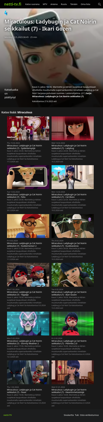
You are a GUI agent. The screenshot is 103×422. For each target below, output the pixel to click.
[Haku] (99, 4)
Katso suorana (32, 4)
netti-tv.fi (12, 4)
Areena (54, 4)
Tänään (73, 4)
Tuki (77, 415)
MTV (45, 4)
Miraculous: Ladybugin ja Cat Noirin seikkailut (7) (58, 96)
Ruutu (64, 4)
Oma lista (85, 4)
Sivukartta (69, 415)
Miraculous (24, 112)
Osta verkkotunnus (89, 415)
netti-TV (8, 415)
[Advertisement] (51, 61)
